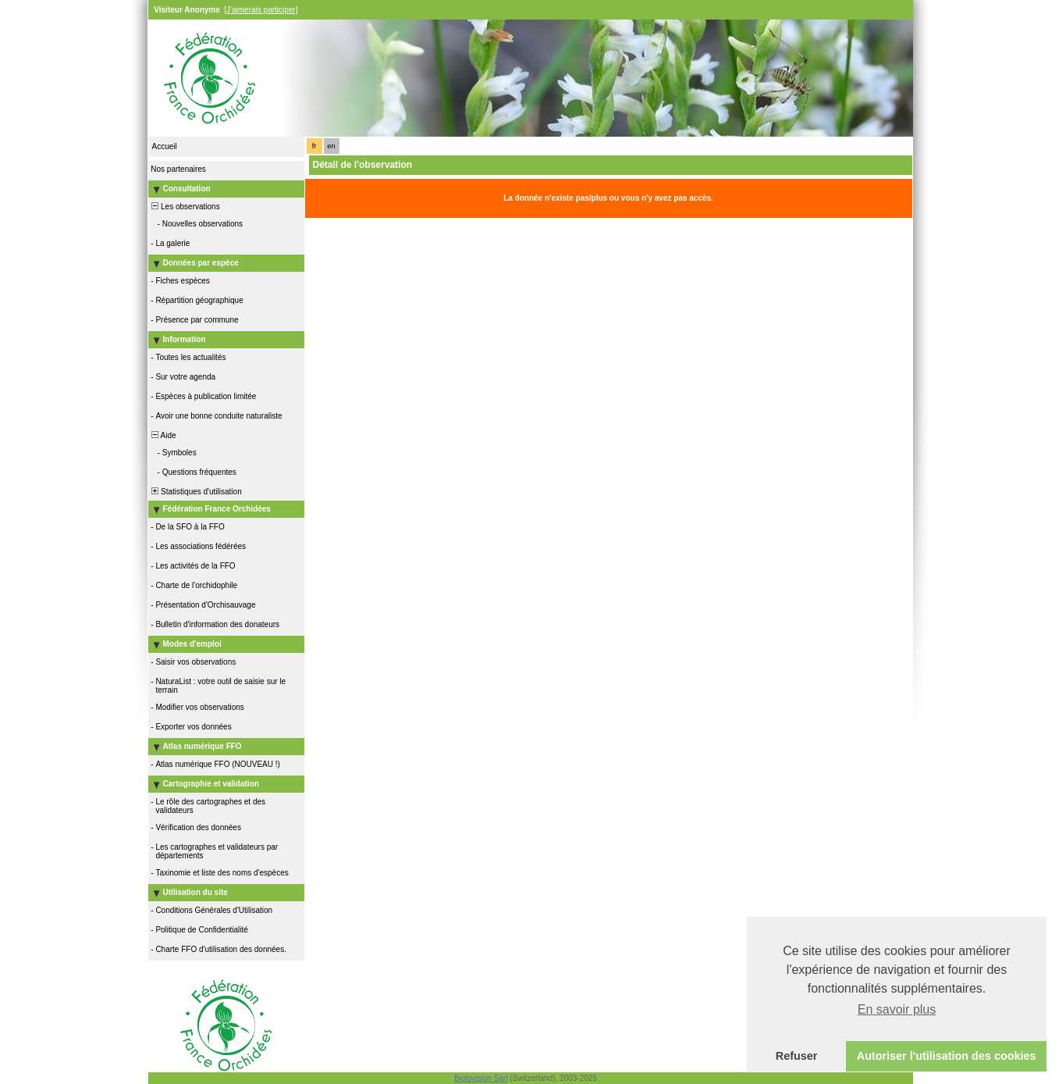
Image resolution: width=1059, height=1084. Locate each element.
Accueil (164, 146)
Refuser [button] (797, 1056)
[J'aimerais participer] (260, 9)
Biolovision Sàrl (480, 1078)
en (331, 146)
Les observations (185, 206)
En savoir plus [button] (897, 1009)
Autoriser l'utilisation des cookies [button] (946, 1056)
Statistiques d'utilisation (196, 491)
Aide (163, 435)
